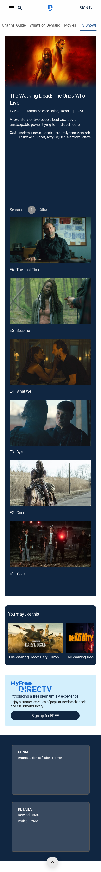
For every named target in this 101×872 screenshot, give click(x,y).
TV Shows (88, 25)
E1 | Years (17, 573)
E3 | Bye (16, 452)
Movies (70, 25)
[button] (11, 8)
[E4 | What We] (50, 362)
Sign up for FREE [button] (45, 715)
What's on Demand (45, 25)
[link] (35, 638)
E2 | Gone (17, 512)
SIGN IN (86, 7)
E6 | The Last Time (25, 269)
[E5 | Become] (50, 301)
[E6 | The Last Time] (50, 240)
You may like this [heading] (23, 614)
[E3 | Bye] (50, 423)
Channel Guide (14, 25)
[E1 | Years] (50, 544)
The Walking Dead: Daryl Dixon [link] (33, 657)
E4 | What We (20, 391)
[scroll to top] (52, 862)
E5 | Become (20, 330)
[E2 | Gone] (50, 483)
